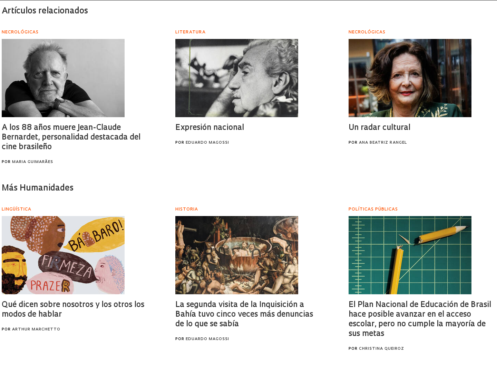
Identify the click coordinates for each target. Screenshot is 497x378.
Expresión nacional (209, 128)
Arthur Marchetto (36, 329)
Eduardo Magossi (207, 143)
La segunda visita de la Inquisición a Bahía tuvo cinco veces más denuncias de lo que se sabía (244, 314)
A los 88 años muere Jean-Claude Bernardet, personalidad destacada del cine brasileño (71, 137)
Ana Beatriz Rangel (383, 143)
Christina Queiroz (381, 349)
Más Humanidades (38, 188)
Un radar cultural (379, 128)
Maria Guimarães (32, 162)
